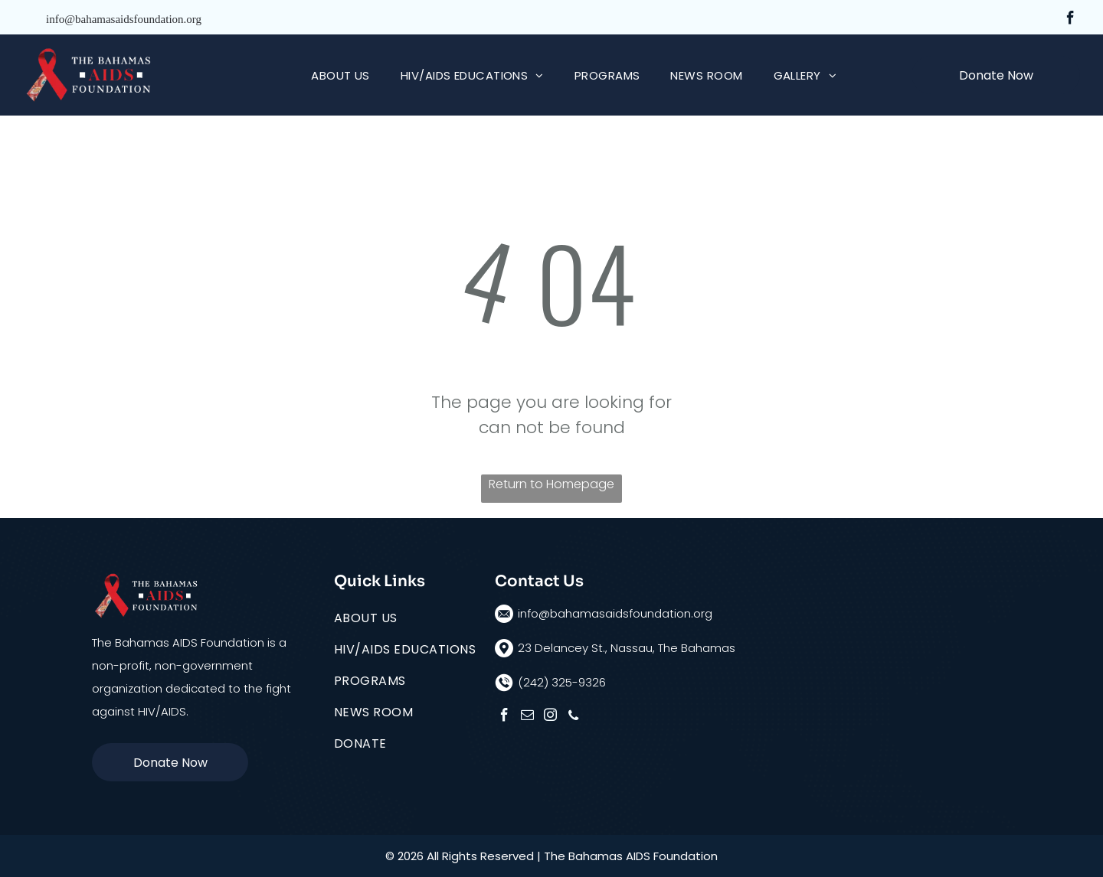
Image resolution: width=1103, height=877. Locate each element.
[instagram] (550, 717)
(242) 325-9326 (562, 682)
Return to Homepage (551, 484)
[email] (527, 717)
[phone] (573, 717)
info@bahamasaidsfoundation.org (123, 19)
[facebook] (1070, 19)
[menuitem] (340, 75)
